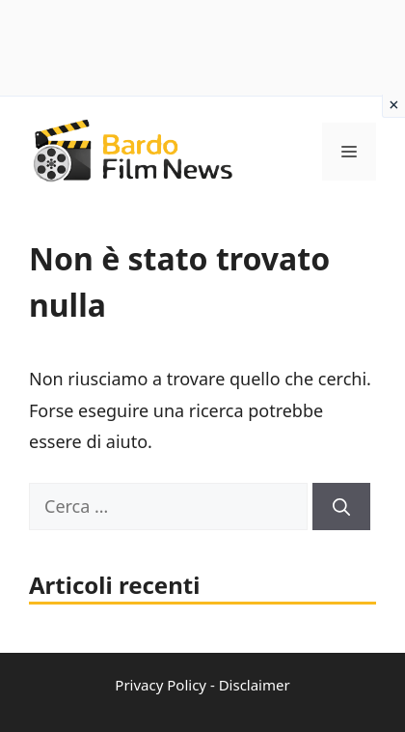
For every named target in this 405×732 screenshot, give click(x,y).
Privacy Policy (160, 684)
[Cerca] (341, 506)
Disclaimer (254, 684)
